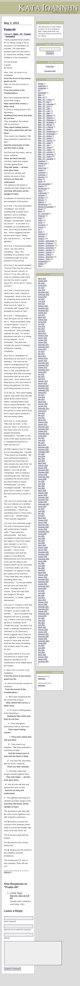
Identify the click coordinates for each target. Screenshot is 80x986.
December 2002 (43, 634)
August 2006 (42, 534)
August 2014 (42, 349)
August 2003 (42, 616)
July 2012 (41, 395)
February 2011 (43, 422)
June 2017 (41, 315)
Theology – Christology (45, 243)
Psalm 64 (9, 29)
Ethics (40, 179)
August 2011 (42, 411)
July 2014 (41, 351)
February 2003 (43, 629)
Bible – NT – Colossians (46, 104)
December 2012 (43, 386)
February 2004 (43, 602)
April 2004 (41, 598)
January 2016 (42, 338)
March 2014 (42, 356)
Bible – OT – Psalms (45, 156)
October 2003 (42, 611)
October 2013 (42, 367)
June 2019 (41, 290)
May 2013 (41, 376)
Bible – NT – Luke (44, 111)
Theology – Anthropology (46, 241)
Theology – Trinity (44, 259)
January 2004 (42, 604)
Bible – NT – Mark (44, 113)
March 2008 (42, 490)
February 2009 (43, 465)
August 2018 (42, 297)
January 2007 (42, 522)
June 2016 (41, 326)
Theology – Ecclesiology (46, 245)
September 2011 (43, 408)
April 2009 (41, 461)
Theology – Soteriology (45, 257)
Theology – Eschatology (46, 248)
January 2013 (42, 383)
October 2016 (42, 319)
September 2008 (43, 477)
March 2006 (42, 545)
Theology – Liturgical (45, 250)
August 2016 (42, 322)
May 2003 (41, 623)
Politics (40, 220)
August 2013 (42, 372)
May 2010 (41, 443)
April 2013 (41, 379)
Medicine (41, 202)
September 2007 (43, 504)
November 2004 (43, 582)
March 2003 (42, 627)
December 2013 (43, 363)
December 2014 (43, 345)
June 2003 (41, 620)
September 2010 (43, 433)
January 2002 (42, 659)
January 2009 (42, 468)
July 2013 (41, 374)
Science (40, 227)
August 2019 (42, 285)
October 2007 (42, 502)
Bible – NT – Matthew (45, 115)
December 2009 (43, 447)
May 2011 (41, 415)
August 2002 (42, 643)
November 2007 (43, 500)
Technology (42, 234)
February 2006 (43, 547)
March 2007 (42, 518)
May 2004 (41, 595)
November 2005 (43, 554)
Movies (40, 209)
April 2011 (41, 417)
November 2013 (43, 365)
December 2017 (43, 308)
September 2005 (43, 559)
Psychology (42, 225)
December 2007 (43, 497)
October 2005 (42, 557)
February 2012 (43, 404)
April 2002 (41, 652)
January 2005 (42, 577)
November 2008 (43, 472)
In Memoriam (42, 193)
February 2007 (43, 520)
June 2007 (41, 511)
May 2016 (41, 329)
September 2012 (43, 390)
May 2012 (41, 399)
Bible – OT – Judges (45, 150)
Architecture (42, 88)
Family (40, 181)
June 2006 (41, 538)
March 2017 (42, 317)
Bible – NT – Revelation (46, 122)
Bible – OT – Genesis (45, 140)
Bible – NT (41, 97)
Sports (40, 232)
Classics (41, 170)
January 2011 (42, 424)
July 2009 (41, 454)
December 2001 (43, 661)
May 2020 (41, 283)
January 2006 (42, 550)
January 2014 (42, 360)
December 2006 (43, 525)
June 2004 (41, 593)
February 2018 (43, 306)
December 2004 (43, 579)
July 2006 (41, 536)
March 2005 (42, 572)
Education (41, 177)
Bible (39, 95)
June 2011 (41, 413)
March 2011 (42, 420)
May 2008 (41, 486)
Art (39, 90)
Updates (41, 264)
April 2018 (41, 304)
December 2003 (43, 607)
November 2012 (43, 388)
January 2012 (42, 406)
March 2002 (42, 655)
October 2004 (42, 584)
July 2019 (41, 288)
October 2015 (42, 340)
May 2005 (41, 568)
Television (41, 236)
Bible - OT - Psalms (22, 34)
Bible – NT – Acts (44, 102)
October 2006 (42, 529)
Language (41, 195)
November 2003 (43, 609)
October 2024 (42, 281)
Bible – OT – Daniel (44, 129)
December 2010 (43, 427)
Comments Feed (49, 71)
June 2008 (41, 484)
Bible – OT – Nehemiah (46, 154)
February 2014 (43, 358)
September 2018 (43, 294)
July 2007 (41, 509)
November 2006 (43, 527)
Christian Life (42, 163)
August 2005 (42, 561)
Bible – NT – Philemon (45, 118)
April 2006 (41, 543)
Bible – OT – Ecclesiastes (46, 134)
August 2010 (42, 436)
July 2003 (41, 618)
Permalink (10, 36)
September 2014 (43, 347)
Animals (40, 83)
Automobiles (42, 93)
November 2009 (43, 449)
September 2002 (43, 641)
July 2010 (41, 438)
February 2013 (43, 381)
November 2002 (43, 636)
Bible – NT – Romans (45, 125)
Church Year (42, 168)
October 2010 (42, 431)
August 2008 (42, 479)
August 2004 (42, 588)
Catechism (41, 161)
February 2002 (43, 657)
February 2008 (43, 493)
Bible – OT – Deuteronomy (47, 131)
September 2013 (43, 370)
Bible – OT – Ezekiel (45, 138)
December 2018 (43, 292)
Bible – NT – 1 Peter (45, 99)
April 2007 (41, 515)
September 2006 (43, 531)
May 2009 (41, 458)
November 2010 (43, 429)
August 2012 (42, 392)
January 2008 (42, 495)
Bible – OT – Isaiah (44, 143)
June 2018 (41, 301)
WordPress (41, 679)
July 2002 (41, 645)
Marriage (41, 200)
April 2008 (41, 488)
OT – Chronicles (43, 213)
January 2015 (42, 342)
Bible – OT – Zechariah (45, 159)
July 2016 (41, 324)
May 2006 (41, 541)
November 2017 (43, 310)
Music (40, 211)
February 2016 (43, 335)
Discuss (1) (7, 872)
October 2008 (42, 474)
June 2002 (41, 648)
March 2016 (42, 333)
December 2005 (43, 552)
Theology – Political (44, 254)
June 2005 (41, 566)
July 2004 (41, 591)
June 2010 (41, 440)
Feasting (41, 186)
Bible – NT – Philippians (46, 120)
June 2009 (41, 456)
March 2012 (42, 402)
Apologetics (42, 86)
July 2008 (41, 481)
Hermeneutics (42, 188)
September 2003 (43, 613)
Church (40, 166)
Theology (41, 238)
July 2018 (41, 299)
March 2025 (42, 278)
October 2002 (42, 639)
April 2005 (41, 570)
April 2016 (41, 331)
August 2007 (42, 506)
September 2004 (43, 586)
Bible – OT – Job (43, 145)
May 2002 (41, 650)
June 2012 (41, 397)
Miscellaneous (42, 204)
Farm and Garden (44, 184)
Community (42, 172)
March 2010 (42, 445)
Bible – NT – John (44, 106)
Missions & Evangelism (45, 207)
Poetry (40, 218)
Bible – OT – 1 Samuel (45, 127)
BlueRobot (41, 685)
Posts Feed (50, 66)
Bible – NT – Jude (44, 109)
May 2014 (41, 354)
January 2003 (42, 632)
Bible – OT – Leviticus (45, 152)
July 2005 (41, 563)
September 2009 (43, 452)
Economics (41, 175)
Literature (41, 197)
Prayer (40, 223)
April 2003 (41, 625)
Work (39, 266)
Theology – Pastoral (44, 252)
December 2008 (43, 470)
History (40, 191)
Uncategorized (43, 261)
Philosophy (41, 216)
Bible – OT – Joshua (45, 147)
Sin (39, 229)
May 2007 (41, 513)
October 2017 (42, 313)
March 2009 (42, 463)
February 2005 (43, 575)
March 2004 (42, 600)
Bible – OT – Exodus (45, 136)
